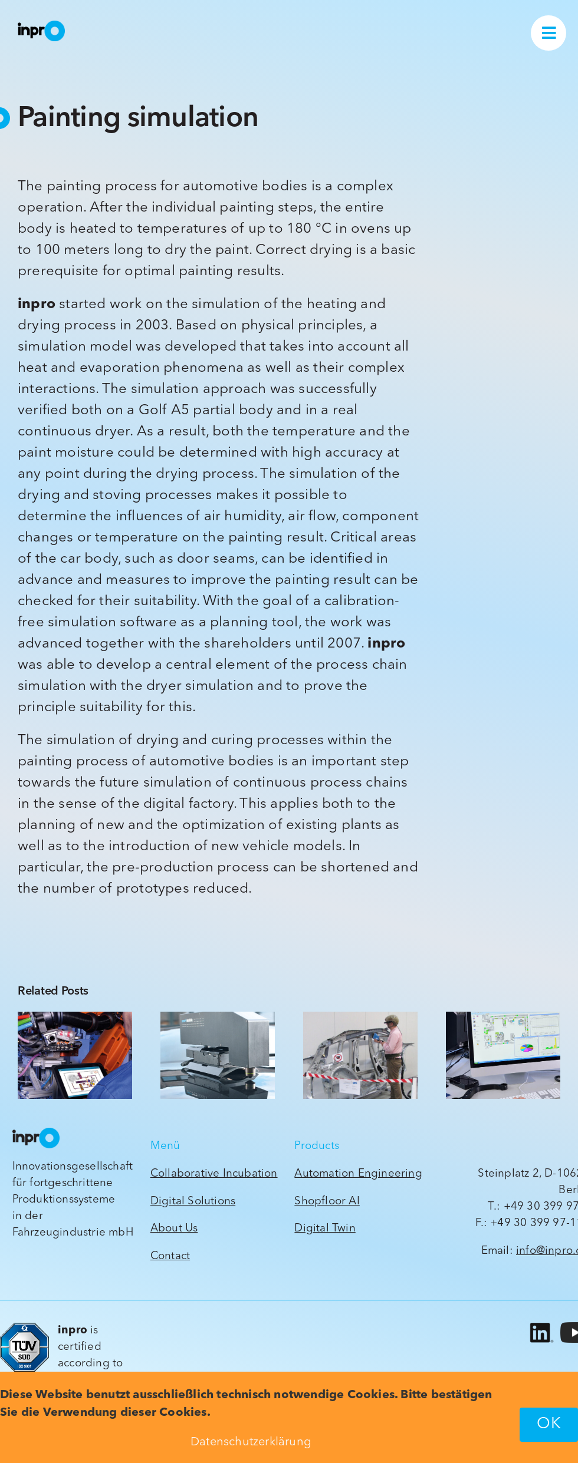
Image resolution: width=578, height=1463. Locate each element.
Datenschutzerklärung (251, 1442)
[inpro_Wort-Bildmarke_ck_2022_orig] (41, 25)
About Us (174, 1228)
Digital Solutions (192, 1201)
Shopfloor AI (326, 1201)
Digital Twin (324, 1228)
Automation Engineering (358, 1174)
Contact (170, 1256)
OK (549, 1424)
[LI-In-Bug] (539, 1323)
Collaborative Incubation (214, 1174)
